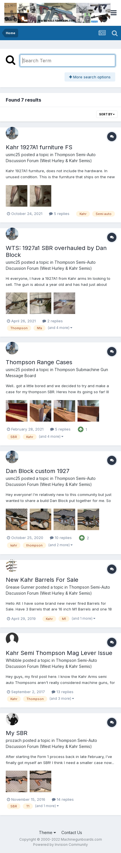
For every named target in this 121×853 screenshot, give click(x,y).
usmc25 (13, 154)
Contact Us (71, 832)
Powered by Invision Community (60, 844)
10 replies (61, 537)
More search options (90, 77)
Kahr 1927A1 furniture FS (39, 147)
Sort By (107, 114)
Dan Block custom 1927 (37, 471)
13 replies (62, 691)
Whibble (14, 660)
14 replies (63, 799)
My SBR (16, 733)
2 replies (52, 321)
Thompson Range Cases (39, 362)
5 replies (59, 213)
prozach (14, 740)
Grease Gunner (20, 587)
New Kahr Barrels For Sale (42, 579)
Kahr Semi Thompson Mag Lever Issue (59, 653)
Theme (47, 832)
